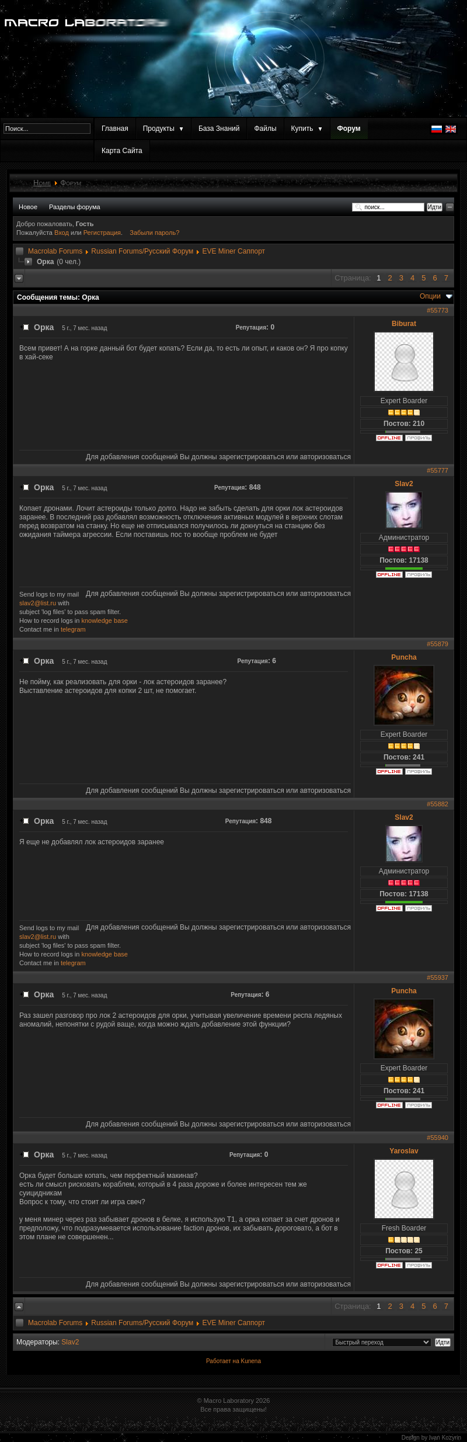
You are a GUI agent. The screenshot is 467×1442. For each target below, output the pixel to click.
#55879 (437, 643)
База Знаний (219, 128)
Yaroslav (403, 1151)
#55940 (437, 1137)
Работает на (222, 1361)
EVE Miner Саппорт (233, 251)
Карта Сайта (122, 151)
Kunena (250, 1361)
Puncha (403, 657)
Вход (62, 232)
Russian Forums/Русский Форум (142, 251)
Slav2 (404, 484)
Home (42, 182)
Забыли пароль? (154, 232)
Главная (115, 128)
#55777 (437, 470)
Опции (430, 296)
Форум (349, 128)
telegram (73, 629)
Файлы (265, 128)
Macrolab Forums (55, 251)
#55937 (437, 977)
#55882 (437, 803)
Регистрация (102, 232)
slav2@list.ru (37, 602)
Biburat (404, 324)
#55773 (437, 310)
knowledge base (104, 620)
